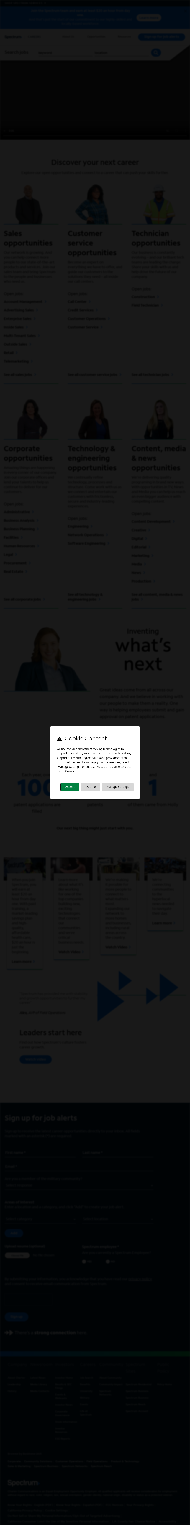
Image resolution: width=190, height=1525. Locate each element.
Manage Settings (118, 787)
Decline (91, 787)
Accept (70, 787)
